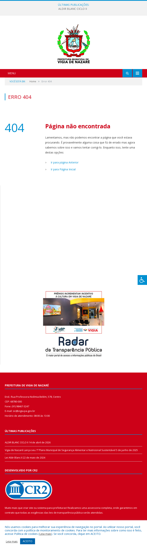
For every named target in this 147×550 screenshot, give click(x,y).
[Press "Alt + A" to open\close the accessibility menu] (142, 280)
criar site (28, 508)
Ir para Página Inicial (63, 169)
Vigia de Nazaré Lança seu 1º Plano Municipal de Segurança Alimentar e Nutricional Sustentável (60, 450)
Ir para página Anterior (64, 162)
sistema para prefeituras (51, 508)
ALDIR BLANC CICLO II (72, 9)
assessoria (93, 508)
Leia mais (45, 534)
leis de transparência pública (66, 512)
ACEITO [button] (27, 541)
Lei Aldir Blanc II (13, 457)
